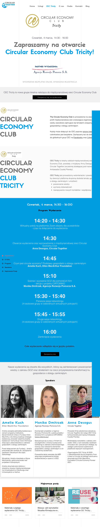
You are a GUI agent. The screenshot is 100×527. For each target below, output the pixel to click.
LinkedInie (91, 137)
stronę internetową (90, 131)
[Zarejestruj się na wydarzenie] (50, 97)
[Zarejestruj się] (50, 354)
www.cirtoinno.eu (41, 437)
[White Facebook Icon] (96, 5)
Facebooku (78, 137)
